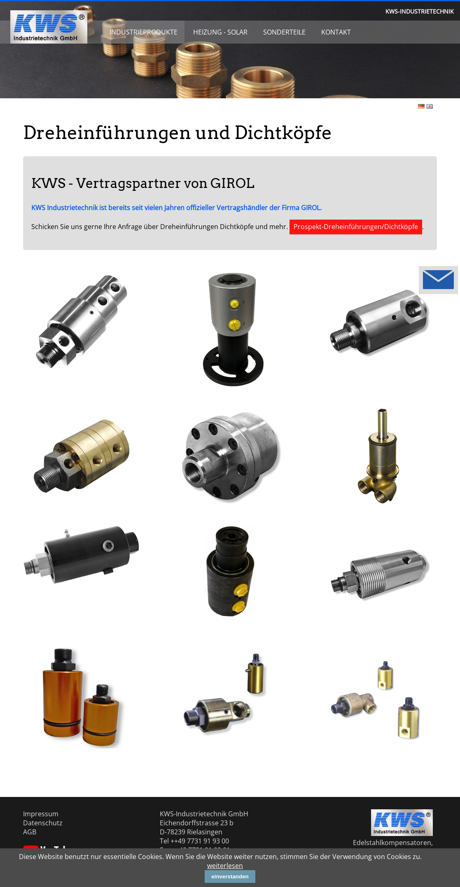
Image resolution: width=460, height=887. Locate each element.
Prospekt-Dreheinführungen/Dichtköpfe (356, 226)
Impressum (40, 813)
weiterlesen (225, 865)
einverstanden (229, 876)
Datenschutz (43, 822)
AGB (29, 831)
